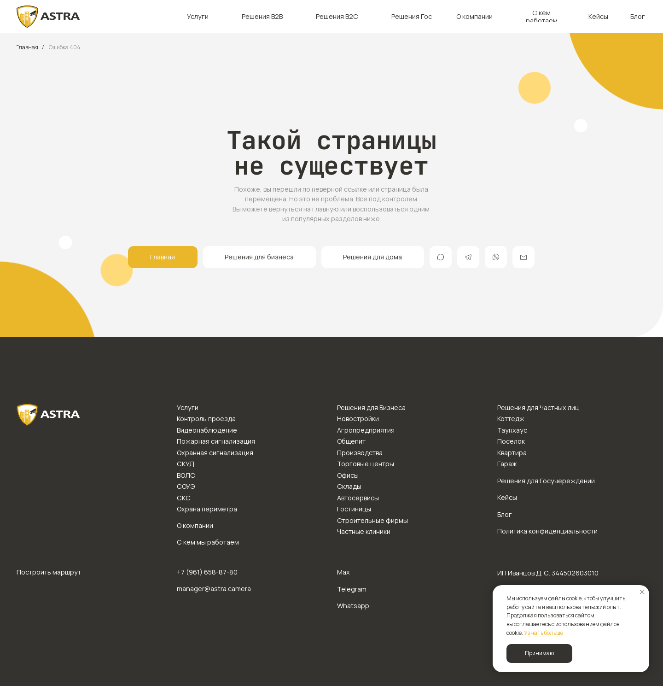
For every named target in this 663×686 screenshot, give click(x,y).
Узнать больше (543, 633)
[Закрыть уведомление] (642, 592)
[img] (48, 17)
